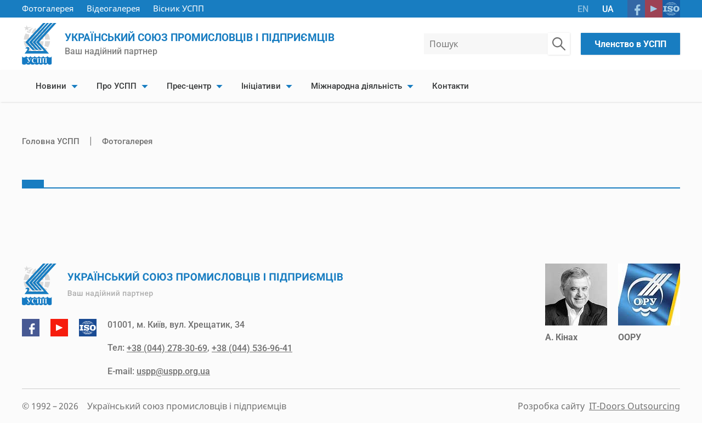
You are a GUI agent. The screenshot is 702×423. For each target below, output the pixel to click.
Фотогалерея (47, 8)
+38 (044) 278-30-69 (167, 348)
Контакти (450, 86)
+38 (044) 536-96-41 (252, 348)
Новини (51, 86)
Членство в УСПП (630, 44)
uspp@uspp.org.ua (173, 371)
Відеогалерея (113, 8)
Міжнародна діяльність (356, 86)
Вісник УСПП (178, 8)
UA (608, 9)
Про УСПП (117, 86)
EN (583, 9)
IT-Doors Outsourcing (634, 406)
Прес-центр (189, 86)
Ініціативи (261, 86)
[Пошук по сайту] (559, 44)
